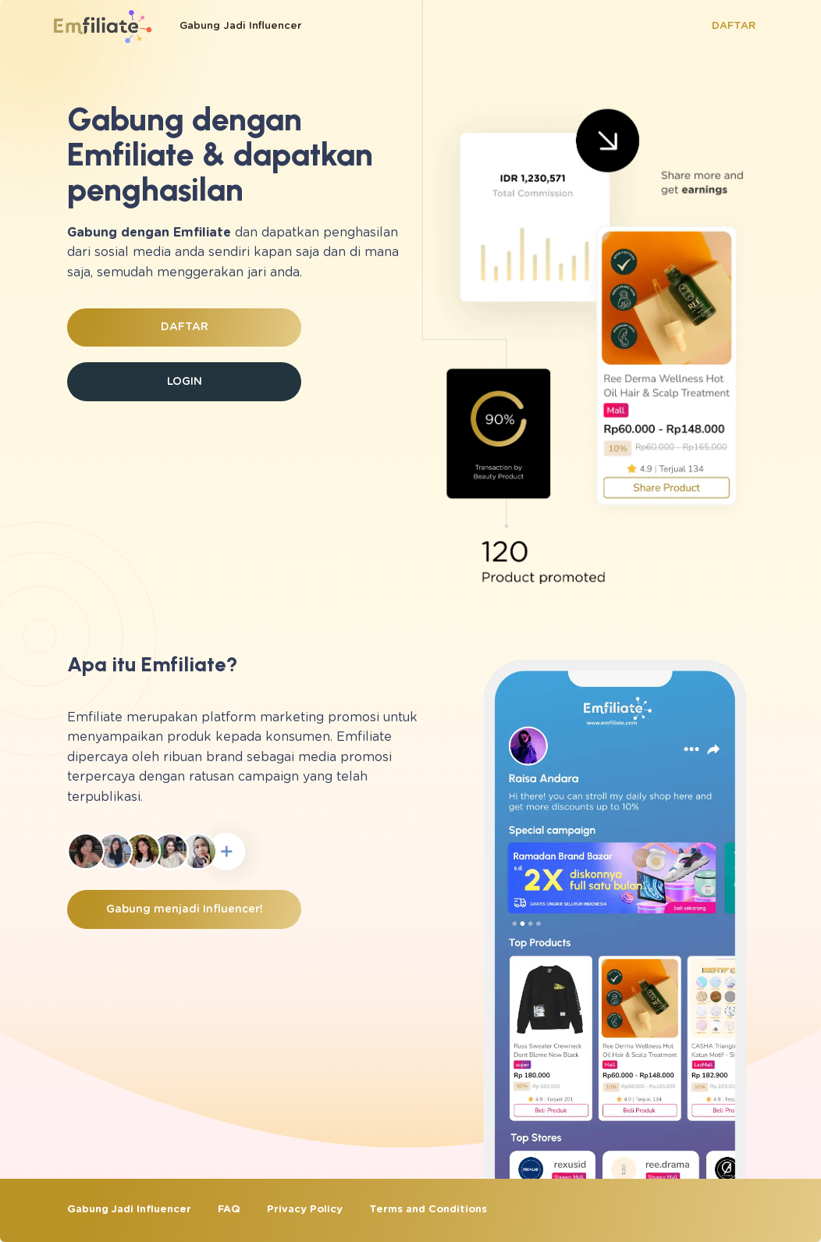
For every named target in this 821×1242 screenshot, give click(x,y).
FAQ (229, 1210)
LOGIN (184, 381)
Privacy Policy (305, 1210)
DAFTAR (733, 26)
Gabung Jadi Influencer (240, 26)
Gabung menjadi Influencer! (184, 909)
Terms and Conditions (428, 1210)
